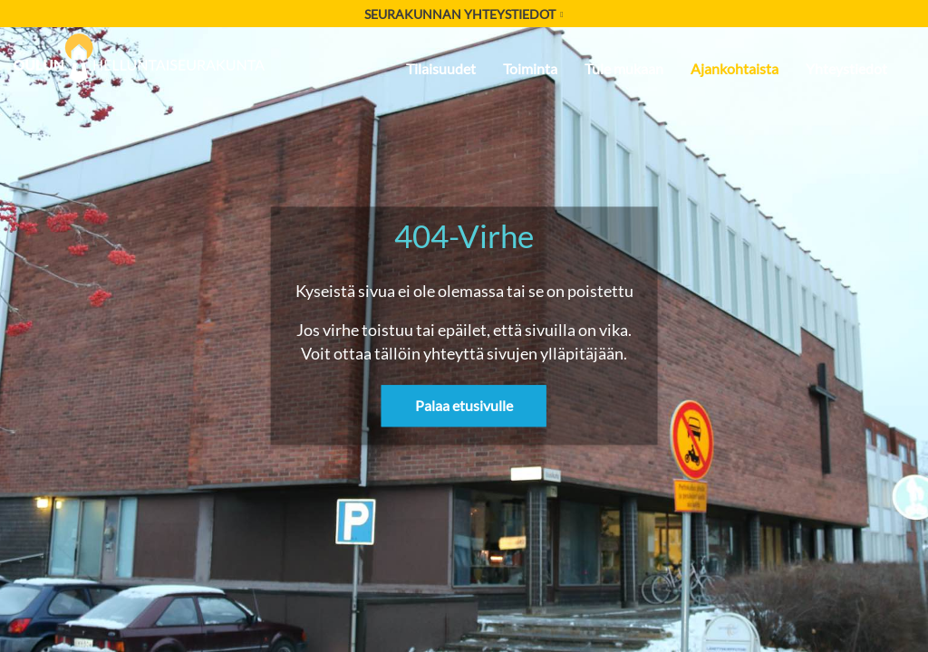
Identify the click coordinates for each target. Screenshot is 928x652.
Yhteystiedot (846, 68)
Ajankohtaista (734, 68)
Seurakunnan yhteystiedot (463, 14)
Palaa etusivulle (464, 406)
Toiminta (530, 68)
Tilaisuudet (441, 68)
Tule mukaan (624, 68)
